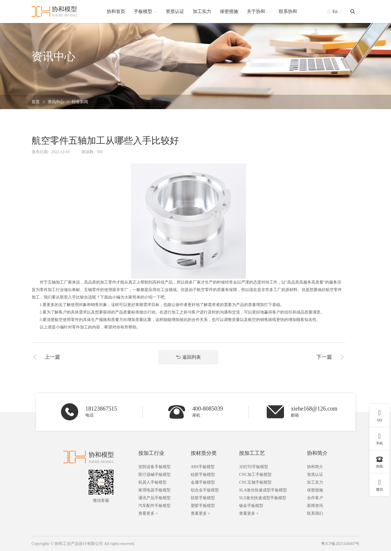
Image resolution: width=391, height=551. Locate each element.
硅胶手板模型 (203, 474)
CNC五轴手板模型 (255, 482)
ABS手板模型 (203, 467)
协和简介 (317, 453)
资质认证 (315, 474)
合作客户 (315, 498)
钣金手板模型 (251, 506)
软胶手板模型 (203, 498)
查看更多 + (148, 513)
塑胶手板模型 (203, 506)
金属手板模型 (203, 482)
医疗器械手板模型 (154, 474)
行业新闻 (80, 102)
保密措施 (315, 490)
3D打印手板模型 (253, 467)
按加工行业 (151, 453)
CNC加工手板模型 (255, 474)
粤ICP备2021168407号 (340, 544)
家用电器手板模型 (154, 490)
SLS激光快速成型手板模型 (262, 498)
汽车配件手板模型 (154, 506)
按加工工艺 (252, 453)
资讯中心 (56, 102)
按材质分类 (204, 453)
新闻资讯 (315, 506)
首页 (36, 102)
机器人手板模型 (152, 482)
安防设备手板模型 (154, 467)
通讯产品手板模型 (154, 498)
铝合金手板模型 (205, 490)
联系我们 (315, 513)
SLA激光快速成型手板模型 (263, 490)
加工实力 (315, 482)
